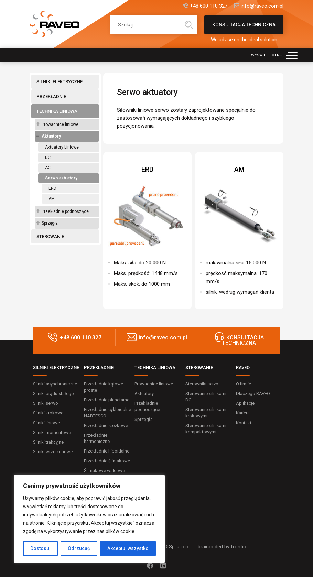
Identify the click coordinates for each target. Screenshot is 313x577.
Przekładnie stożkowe (106, 425)
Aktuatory (51, 136)
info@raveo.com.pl (262, 6)
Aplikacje (245, 403)
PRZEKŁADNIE (51, 96)
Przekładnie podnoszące (65, 211)
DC (48, 157)
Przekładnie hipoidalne (106, 451)
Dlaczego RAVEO (253, 393)
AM (51, 198)
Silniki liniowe (46, 422)
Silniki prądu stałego (53, 393)
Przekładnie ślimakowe (107, 461)
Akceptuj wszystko (128, 548)
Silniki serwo (45, 403)
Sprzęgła (50, 223)
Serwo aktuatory (61, 178)
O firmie (243, 384)
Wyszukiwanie (189, 25)
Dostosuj (40, 548)
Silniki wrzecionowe (53, 451)
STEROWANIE (50, 236)
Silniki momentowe (52, 432)
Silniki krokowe (48, 412)
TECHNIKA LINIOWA (56, 111)
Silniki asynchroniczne (55, 384)
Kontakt (243, 422)
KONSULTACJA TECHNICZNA (243, 28)
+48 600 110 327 (208, 6)
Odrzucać (79, 548)
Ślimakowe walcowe (104, 470)
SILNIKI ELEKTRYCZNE (59, 81)
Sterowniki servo (201, 384)
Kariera (243, 412)
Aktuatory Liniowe (62, 147)
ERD (52, 188)
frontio (238, 547)
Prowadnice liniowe (60, 124)
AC (48, 167)
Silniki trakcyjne (48, 442)
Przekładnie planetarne (106, 399)
